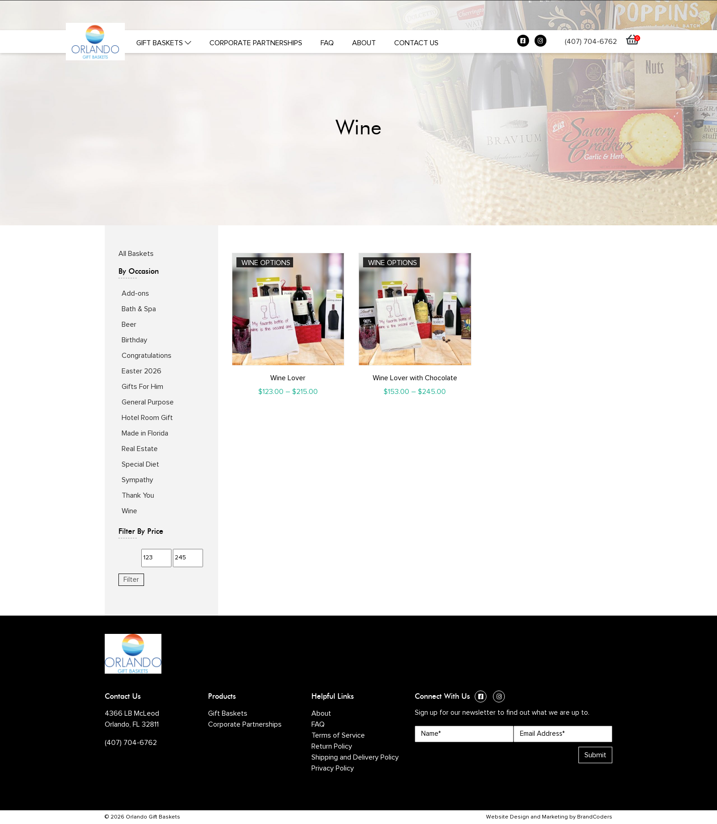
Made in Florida (145, 433)
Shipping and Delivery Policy (355, 757)
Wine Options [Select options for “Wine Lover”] (265, 262)
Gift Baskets (163, 43)
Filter (131, 579)
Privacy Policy (332, 768)
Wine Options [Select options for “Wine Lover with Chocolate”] (392, 262)
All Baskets (136, 253)
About (364, 43)
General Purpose (148, 402)
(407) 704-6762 (591, 41)
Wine (129, 511)
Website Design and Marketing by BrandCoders (549, 817)
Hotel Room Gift (147, 417)
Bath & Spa (139, 309)
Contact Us (416, 43)
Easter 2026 (141, 371)
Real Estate (140, 448)
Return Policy (331, 746)
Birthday (134, 340)
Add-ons (135, 293)
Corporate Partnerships (255, 43)
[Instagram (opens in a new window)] (540, 43)
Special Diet (140, 464)
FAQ (327, 43)
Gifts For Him (142, 386)
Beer (129, 324)
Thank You (138, 495)
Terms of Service (338, 735)
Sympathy (137, 480)
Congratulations (146, 355)
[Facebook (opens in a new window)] (523, 43)
